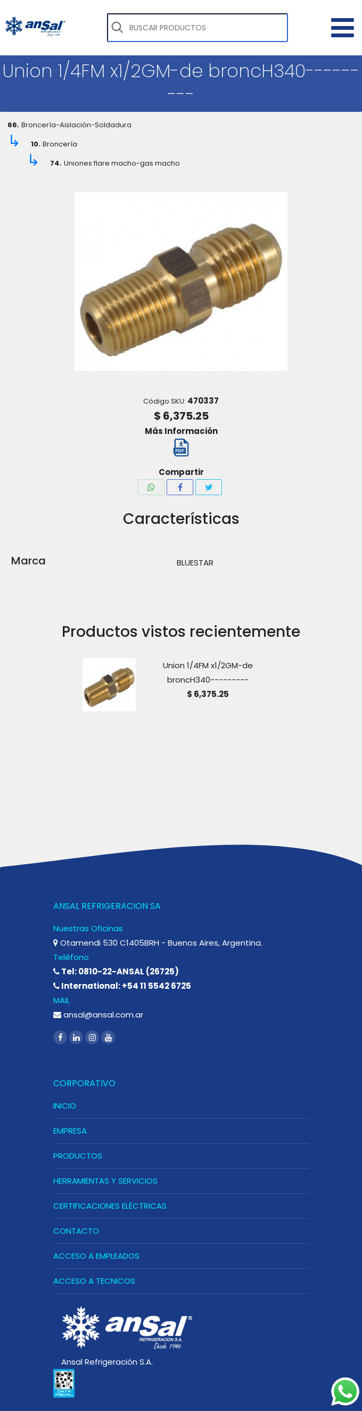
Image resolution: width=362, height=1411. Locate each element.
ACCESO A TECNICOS (94, 1280)
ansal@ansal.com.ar (98, 1014)
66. (13, 125)
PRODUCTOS (77, 1155)
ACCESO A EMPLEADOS (96, 1255)
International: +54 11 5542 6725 (122, 985)
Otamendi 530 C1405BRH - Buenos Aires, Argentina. (157, 942)
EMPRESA (70, 1130)
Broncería (60, 144)
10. (35, 144)
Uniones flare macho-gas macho (122, 163)
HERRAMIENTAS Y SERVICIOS (105, 1180)
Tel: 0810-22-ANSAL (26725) (116, 971)
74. (56, 163)
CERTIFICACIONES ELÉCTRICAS (110, 1205)
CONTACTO (76, 1230)
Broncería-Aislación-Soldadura (76, 125)
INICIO (64, 1105)
